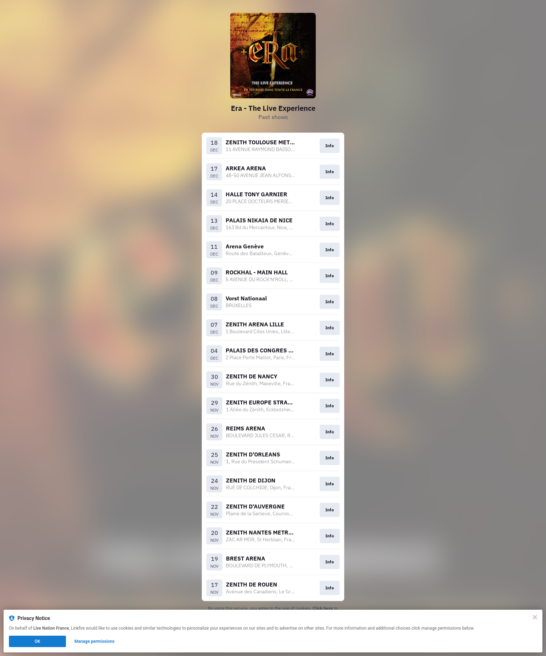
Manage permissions (94, 641)
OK (37, 641)
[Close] (535, 617)
